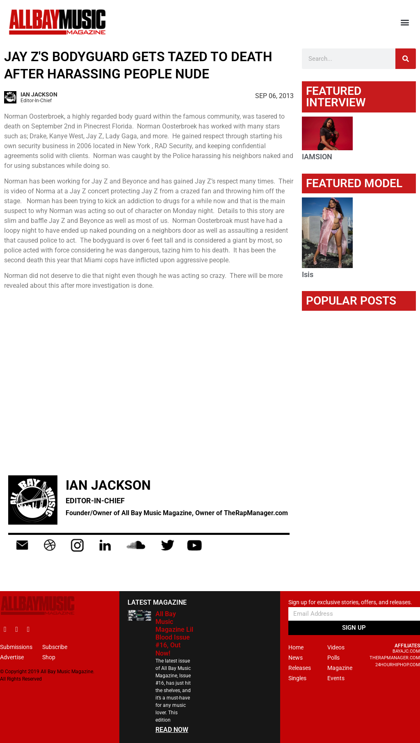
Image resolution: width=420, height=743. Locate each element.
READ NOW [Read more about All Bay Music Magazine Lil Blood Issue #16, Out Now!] (171, 730)
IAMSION (317, 156)
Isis (307, 274)
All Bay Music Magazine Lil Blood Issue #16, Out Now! (174, 633)
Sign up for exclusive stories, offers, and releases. (350, 602)
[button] (405, 22)
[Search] (405, 58)
